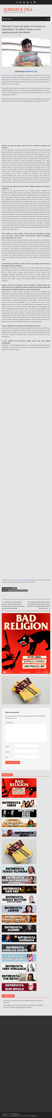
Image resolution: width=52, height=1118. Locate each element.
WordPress (16, 1116)
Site (6, 757)
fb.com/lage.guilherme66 (20, 580)
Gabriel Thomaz (7, 75)
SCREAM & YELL (18, 9)
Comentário (9, 722)
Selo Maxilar (23, 590)
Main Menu (8, 19)
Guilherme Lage (17, 35)
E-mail (7, 752)
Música (14, 588)
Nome (7, 746)
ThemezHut (33, 1116)
